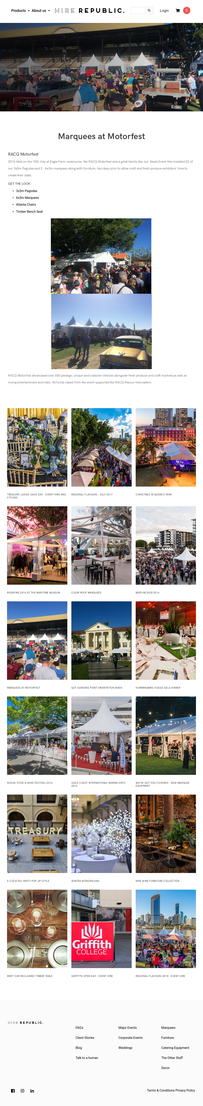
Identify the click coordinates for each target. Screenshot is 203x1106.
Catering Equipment (175, 1048)
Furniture (167, 1038)
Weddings (125, 1048)
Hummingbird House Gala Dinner (158, 687)
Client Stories (85, 1038)
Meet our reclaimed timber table (30, 976)
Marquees (168, 1028)
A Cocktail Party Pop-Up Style (28, 881)
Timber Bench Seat (29, 212)
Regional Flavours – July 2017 (92, 494)
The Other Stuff (172, 1058)
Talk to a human (87, 1058)
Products (19, 10)
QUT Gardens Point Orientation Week (96, 687)
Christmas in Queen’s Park (154, 494)
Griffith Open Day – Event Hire (92, 976)
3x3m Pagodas (26, 191)
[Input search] (137, 10)
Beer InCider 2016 (147, 592)
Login (164, 10)
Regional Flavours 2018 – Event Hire (160, 976)
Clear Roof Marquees (86, 592)
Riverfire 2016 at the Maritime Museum (33, 592)
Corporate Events (130, 1038)
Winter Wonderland (85, 881)
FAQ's (79, 1028)
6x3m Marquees (27, 198)
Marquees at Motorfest (23, 687)
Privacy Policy (185, 1090)
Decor (165, 1068)
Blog (79, 1048)
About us (39, 10)
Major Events (127, 1028)
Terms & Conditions (161, 1090)
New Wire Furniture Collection (157, 881)
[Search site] (149, 10)
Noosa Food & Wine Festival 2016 (30, 783)
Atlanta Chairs (26, 204)
